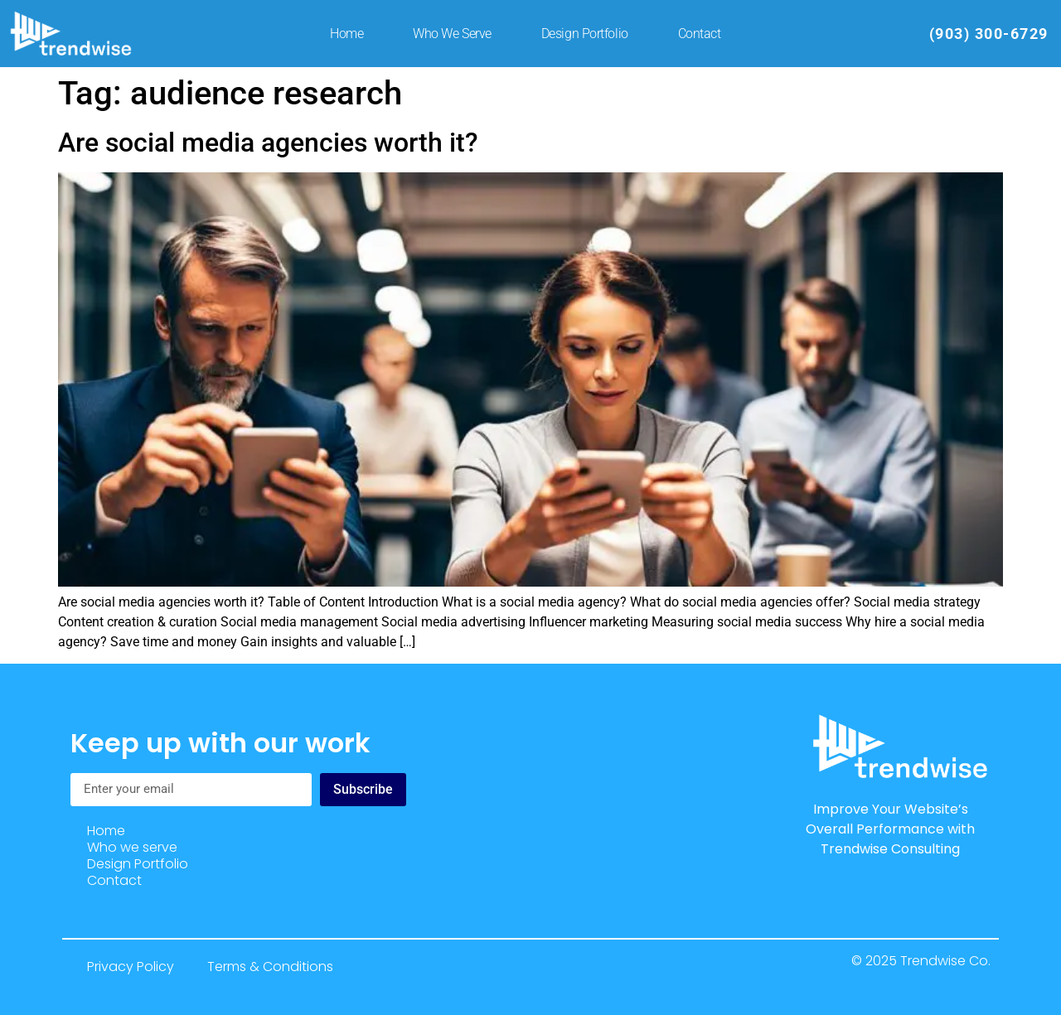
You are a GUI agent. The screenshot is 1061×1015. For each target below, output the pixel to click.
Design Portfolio (584, 33)
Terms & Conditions (270, 966)
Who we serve (452, 33)
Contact (699, 33)
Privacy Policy (130, 966)
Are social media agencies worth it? (268, 142)
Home (346, 33)
